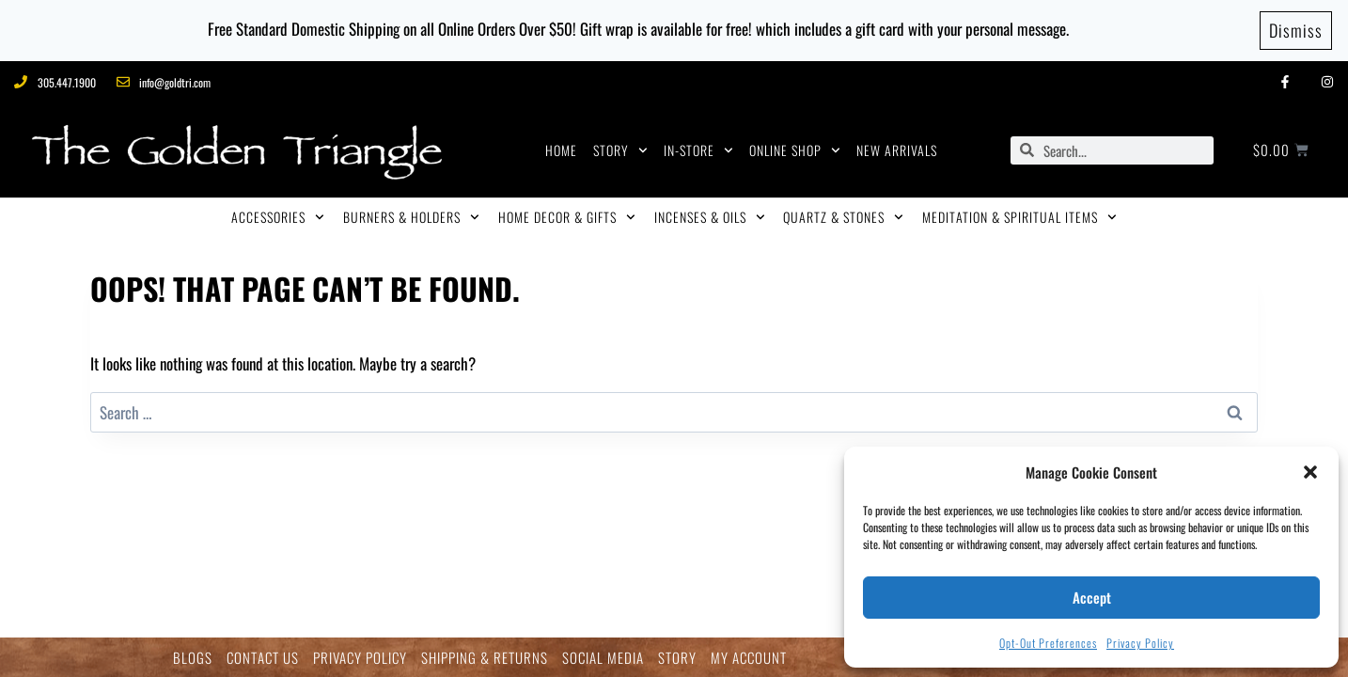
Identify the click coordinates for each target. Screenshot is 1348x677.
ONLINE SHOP (794, 150)
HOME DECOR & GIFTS (566, 217)
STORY (620, 150)
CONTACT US (263, 658)
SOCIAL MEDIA (603, 658)
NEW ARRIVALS (896, 150)
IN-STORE (698, 150)
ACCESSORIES (277, 217)
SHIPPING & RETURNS (484, 658)
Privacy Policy (1140, 643)
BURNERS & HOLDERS (411, 217)
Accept (1092, 597)
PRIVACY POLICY (360, 658)
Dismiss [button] (1296, 30)
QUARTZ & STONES (843, 217)
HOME (561, 150)
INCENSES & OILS (709, 217)
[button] (1310, 472)
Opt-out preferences (1048, 643)
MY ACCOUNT (749, 658)
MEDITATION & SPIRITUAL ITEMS (1019, 217)
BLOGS (192, 658)
